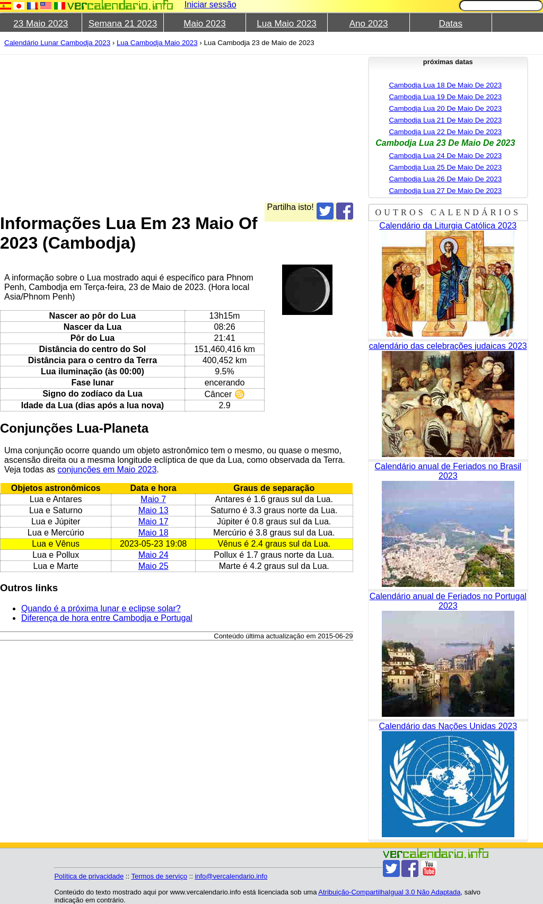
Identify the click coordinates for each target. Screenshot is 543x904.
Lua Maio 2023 (286, 24)
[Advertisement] (267, 128)
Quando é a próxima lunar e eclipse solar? (101, 608)
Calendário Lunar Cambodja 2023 (57, 43)
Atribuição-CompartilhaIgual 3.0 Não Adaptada (389, 892)
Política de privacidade (89, 876)
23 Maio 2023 (40, 24)
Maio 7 (153, 499)
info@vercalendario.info (231, 876)
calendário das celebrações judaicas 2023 (448, 345)
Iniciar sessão (211, 4)
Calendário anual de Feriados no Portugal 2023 (448, 601)
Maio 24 (153, 554)
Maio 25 (153, 566)
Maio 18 (153, 532)
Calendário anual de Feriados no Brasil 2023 (447, 471)
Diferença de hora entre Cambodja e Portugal (106, 617)
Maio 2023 (204, 24)
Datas (450, 24)
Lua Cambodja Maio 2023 (157, 43)
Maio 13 (153, 510)
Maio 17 (153, 521)
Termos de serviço (159, 876)
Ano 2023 (368, 24)
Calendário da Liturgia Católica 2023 (447, 225)
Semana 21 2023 (123, 24)
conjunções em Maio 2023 (107, 469)
